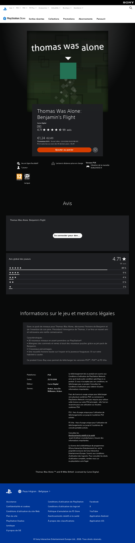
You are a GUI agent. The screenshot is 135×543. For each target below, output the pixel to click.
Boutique (66, 8)
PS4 (24, 8)
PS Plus (32, 8)
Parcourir (101, 16)
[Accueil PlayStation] (5, 8)
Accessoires (43, 8)
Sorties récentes (36, 16)
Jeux (10, 8)
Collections (53, 16)
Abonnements (85, 16)
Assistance (77, 8)
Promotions (69, 16)
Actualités (55, 8)
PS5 (17, 8)
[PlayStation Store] (14, 15)
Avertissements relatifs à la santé (82, 433)
